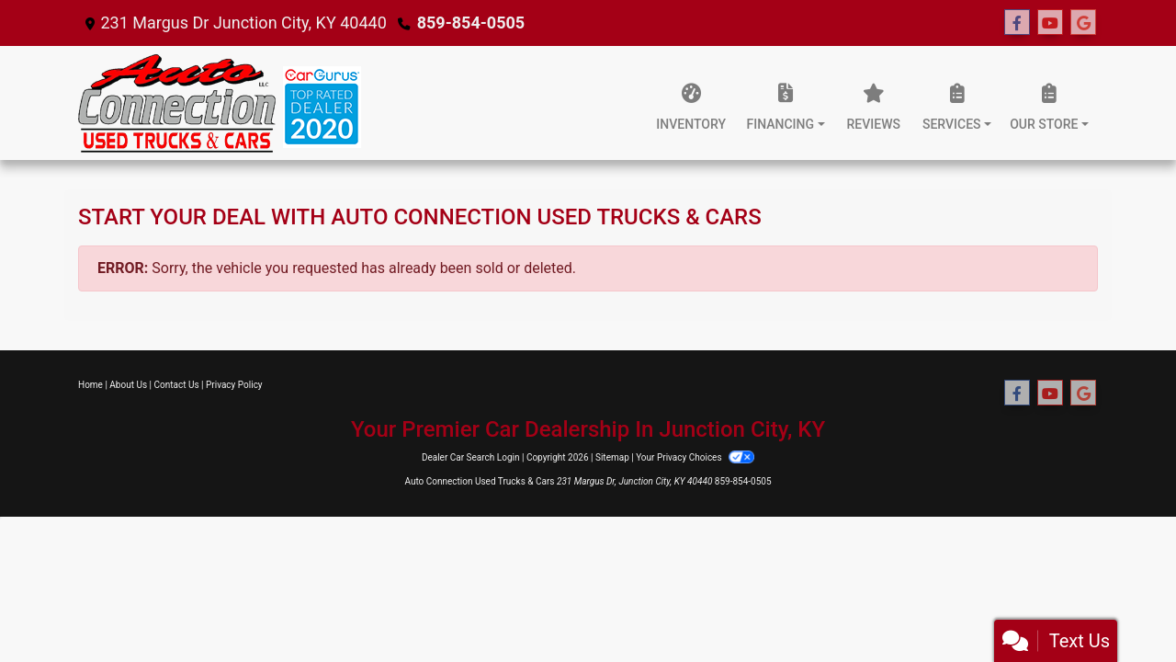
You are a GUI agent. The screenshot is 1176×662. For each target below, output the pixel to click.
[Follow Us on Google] (1083, 23)
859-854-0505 (471, 22)
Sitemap (612, 457)
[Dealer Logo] (219, 103)
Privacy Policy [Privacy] (234, 385)
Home (90, 385)
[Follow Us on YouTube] (1050, 23)
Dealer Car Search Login (471, 457)
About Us (128, 385)
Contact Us (176, 385)
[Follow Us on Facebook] (1017, 23)
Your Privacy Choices (695, 457)
